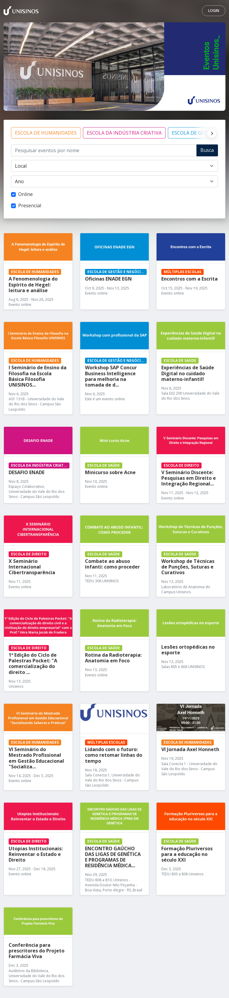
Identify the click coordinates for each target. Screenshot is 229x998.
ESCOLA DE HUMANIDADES (46, 133)
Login (213, 10)
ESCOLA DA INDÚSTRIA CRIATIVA (124, 133)
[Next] (210, 132)
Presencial (29, 205)
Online (25, 194)
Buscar (207, 151)
